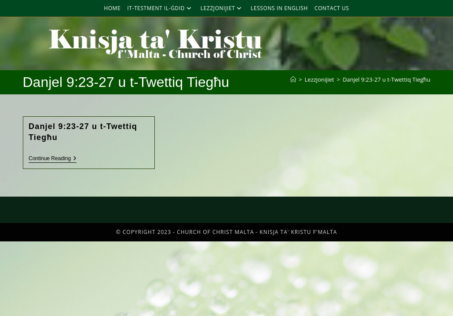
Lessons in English (279, 8)
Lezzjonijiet (222, 8)
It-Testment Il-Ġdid (160, 8)
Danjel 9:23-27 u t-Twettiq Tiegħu (386, 79)
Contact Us (331, 8)
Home (112, 8)
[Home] (293, 79)
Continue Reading (53, 158)
